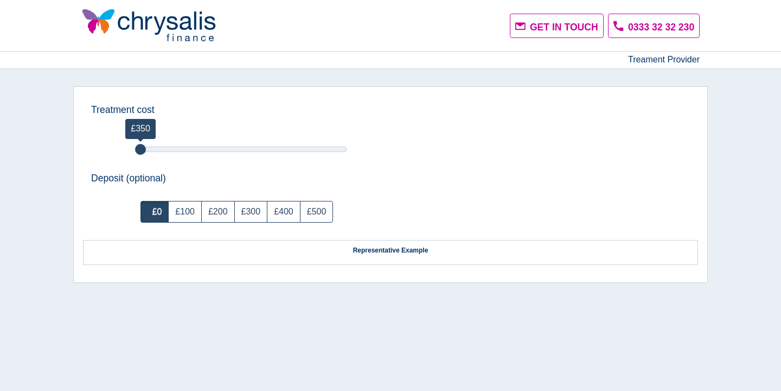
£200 (218, 211)
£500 (317, 211)
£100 (185, 211)
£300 (251, 211)
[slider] (140, 149)
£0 (155, 211)
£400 (283, 211)
